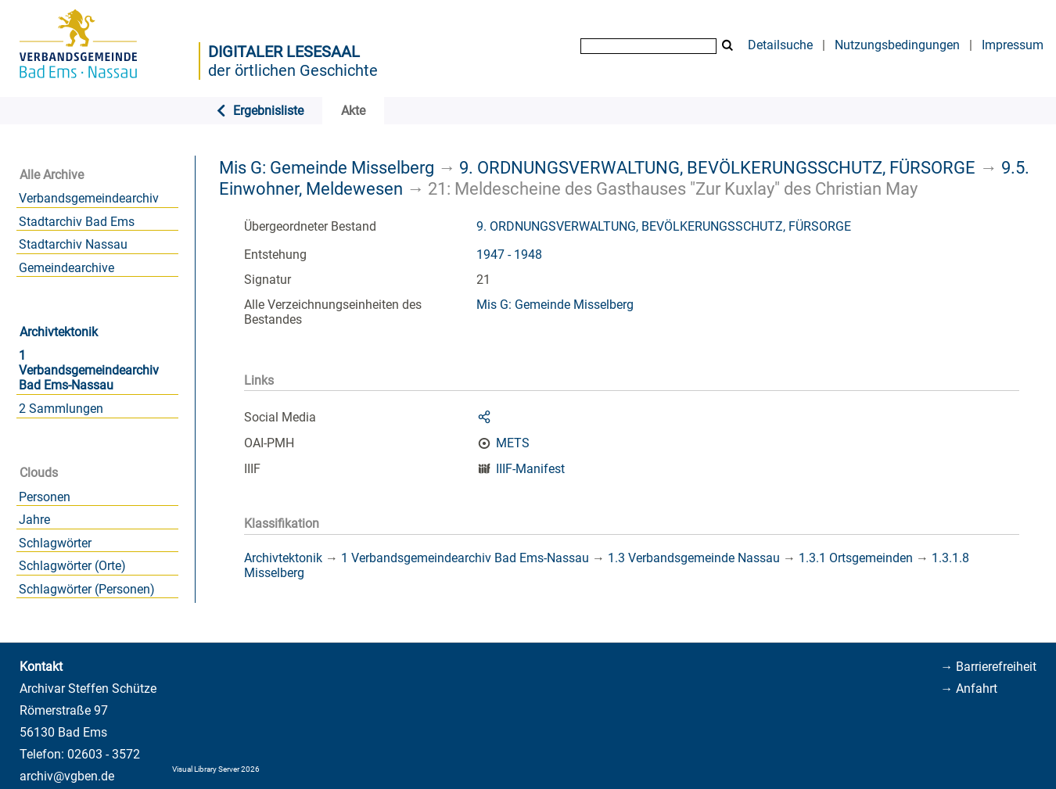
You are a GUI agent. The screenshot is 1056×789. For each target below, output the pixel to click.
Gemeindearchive (66, 267)
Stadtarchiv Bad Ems (77, 221)
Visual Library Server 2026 (216, 769)
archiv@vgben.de (67, 776)
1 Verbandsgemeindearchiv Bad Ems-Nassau (89, 370)
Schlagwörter (55, 543)
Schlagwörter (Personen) (87, 589)
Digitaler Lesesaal (284, 51)
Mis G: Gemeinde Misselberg (326, 167)
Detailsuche (780, 45)
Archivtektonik (59, 332)
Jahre (34, 519)
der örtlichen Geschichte (293, 70)
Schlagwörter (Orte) (72, 565)
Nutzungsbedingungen (897, 45)
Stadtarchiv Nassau (73, 244)
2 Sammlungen (61, 408)
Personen (44, 497)
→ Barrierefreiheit (988, 666)
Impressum (1012, 45)
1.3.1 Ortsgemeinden (856, 558)
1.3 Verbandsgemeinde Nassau (694, 558)
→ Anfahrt (968, 688)
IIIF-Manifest (530, 468)
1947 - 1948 (509, 254)
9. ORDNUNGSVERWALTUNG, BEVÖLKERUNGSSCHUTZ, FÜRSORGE (717, 167)
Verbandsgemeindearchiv (89, 198)
